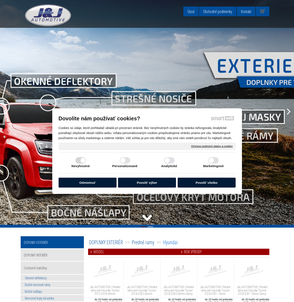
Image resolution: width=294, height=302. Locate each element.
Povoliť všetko (206, 182)
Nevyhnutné (80, 166)
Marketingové (213, 166)
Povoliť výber (147, 182)
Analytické (169, 166)
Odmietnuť (87, 182)
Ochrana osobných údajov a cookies (212, 146)
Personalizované (125, 166)
